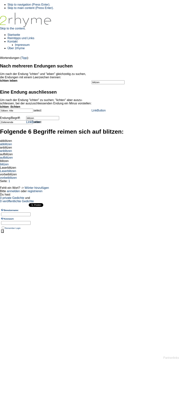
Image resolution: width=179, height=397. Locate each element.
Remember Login (13, 228)
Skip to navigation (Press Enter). (28, 4)
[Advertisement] (15, 293)
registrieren (35, 191)
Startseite (13, 34)
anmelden (13, 191)
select (37, 110)
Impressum (22, 44)
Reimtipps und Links (20, 38)
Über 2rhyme (16, 48)
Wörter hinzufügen (37, 187)
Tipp (24, 57)
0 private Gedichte (12, 197)
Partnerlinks (171, 357)
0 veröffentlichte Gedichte (17, 201)
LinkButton (99, 110)
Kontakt (12, 41)
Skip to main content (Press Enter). (30, 8)
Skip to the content (12, 28)
